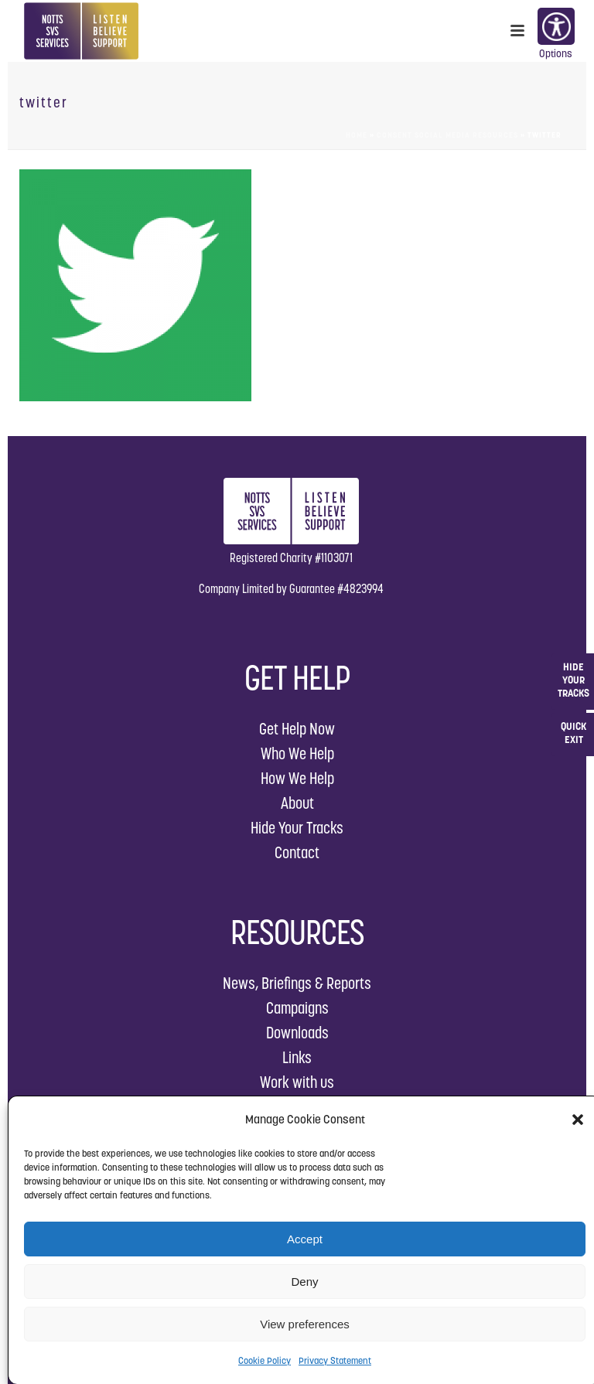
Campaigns (297, 1007)
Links (297, 1057)
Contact (297, 852)
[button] (577, 1119)
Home (356, 135)
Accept (305, 1239)
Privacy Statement (335, 1360)
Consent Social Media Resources (447, 135)
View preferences (305, 1324)
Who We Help (297, 753)
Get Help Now (297, 728)
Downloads (297, 1032)
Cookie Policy (264, 1360)
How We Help (297, 778)
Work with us (297, 1082)
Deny (304, 1281)
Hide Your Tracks (297, 827)
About (297, 803)
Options (555, 27)
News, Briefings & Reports (297, 983)
